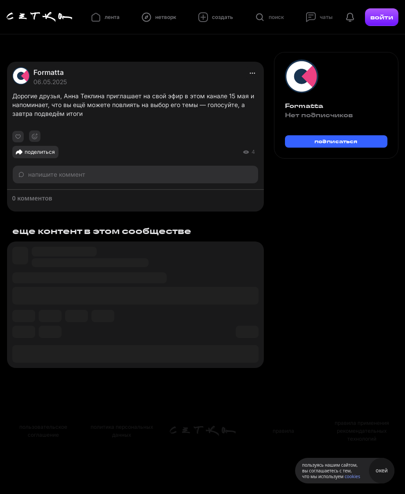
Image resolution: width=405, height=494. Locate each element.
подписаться (336, 141)
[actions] (252, 73)
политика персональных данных (122, 430)
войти (381, 17)
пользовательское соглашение (43, 430)
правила (283, 430)
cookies (352, 476)
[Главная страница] (40, 17)
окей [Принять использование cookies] (381, 470)
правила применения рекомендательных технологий (362, 431)
